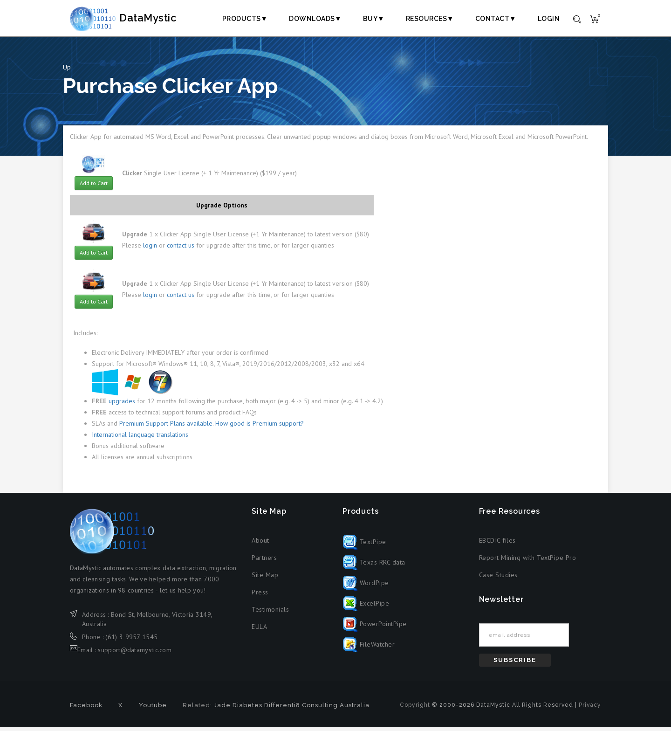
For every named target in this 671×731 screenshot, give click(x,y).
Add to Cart (94, 186)
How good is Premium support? (259, 427)
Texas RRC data (373, 566)
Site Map (265, 579)
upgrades (122, 405)
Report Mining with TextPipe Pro (527, 562)
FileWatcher (368, 648)
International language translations (140, 438)
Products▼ (244, 18)
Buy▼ (373, 18)
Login (549, 18)
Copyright (415, 708)
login (150, 249)
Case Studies (498, 579)
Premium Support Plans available (165, 427)
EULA (259, 631)
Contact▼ (495, 18)
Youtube (153, 708)
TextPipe (364, 545)
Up (67, 71)
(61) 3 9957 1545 (131, 640)
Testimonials (270, 613)
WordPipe (365, 586)
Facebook (86, 708)
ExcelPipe (365, 607)
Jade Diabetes (238, 708)
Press (260, 596)
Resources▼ (430, 18)
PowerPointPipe (374, 627)
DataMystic (133, 18)
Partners (264, 562)
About (260, 544)
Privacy (590, 708)
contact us (180, 249)
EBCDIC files (497, 544)
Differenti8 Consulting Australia (317, 708)
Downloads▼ (315, 18)
